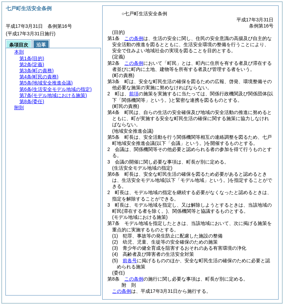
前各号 (130, 260)
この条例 (133, 38)
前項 (134, 93)
